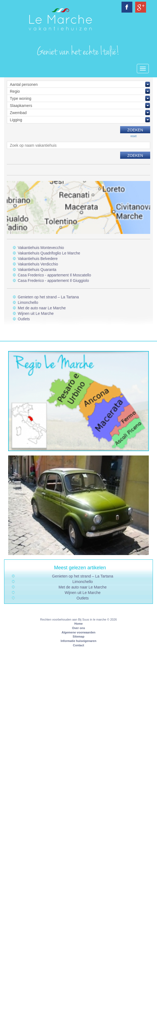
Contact (78, 645)
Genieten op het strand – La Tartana (48, 297)
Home (78, 623)
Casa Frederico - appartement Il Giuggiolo (53, 280)
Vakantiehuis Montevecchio (41, 247)
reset (134, 136)
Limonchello (28, 302)
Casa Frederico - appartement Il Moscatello (54, 275)
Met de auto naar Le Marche (42, 308)
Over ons (78, 628)
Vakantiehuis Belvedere (38, 258)
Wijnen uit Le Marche (36, 313)
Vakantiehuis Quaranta (37, 269)
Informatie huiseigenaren (78, 641)
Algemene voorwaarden (78, 632)
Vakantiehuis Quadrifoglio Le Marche (49, 253)
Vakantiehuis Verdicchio (38, 264)
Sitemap (78, 636)
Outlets (24, 319)
